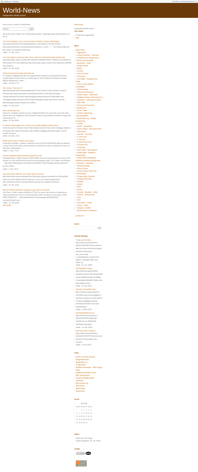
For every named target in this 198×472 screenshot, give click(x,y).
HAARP (80, 124)
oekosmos (79, 381)
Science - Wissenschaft (85, 195)
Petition (80, 184)
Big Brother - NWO (84, 63)
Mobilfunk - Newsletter (85, 163)
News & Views (82, 168)
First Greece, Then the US (12, 88)
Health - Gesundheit (84, 126)
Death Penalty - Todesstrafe (87, 95)
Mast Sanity (80, 386)
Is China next (82, 137)
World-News (21, 10)
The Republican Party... (84, 268)
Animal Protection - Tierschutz (88, 55)
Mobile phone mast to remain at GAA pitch (18, 141)
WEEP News (80, 389)
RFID (79, 187)
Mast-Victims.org (82, 383)
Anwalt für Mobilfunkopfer (85, 378)
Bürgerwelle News (82, 360)
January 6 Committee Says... (86, 289)
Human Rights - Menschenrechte (89, 129)
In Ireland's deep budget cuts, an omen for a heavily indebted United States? (31, 125)
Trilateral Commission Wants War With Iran (18, 73)
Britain (79, 68)
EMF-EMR (81, 102)
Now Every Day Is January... (86, 331)
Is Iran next (81, 139)
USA (79, 200)
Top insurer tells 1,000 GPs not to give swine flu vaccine (23, 174)
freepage (16, 1)
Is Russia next (82, 145)
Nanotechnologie (83, 166)
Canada (80, 71)
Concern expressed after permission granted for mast (22, 156)
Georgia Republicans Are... (85, 313)
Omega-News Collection (86, 176)
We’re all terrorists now (11, 111)
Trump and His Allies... (84, 240)
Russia (79, 190)
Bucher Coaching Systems (85, 357)
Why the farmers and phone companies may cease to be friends (26, 190)
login (77, 38)
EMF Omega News (83, 375)
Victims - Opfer (82, 205)
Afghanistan (81, 53)
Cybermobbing (82, 89)
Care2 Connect (82, 74)
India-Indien (81, 131)
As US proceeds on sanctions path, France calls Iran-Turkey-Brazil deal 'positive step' (34, 57)
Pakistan (80, 182)
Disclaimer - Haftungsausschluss (89, 100)
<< (196, 1)
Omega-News (81, 365)
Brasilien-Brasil (82, 66)
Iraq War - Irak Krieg (84, 134)
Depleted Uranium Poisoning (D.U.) (90, 97)
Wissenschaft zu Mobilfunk (87, 211)
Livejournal (81, 147)
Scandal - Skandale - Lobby (87, 192)
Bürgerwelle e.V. (82, 362)
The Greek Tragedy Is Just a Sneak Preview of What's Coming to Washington (31, 41)
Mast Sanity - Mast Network (87, 150)
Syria (79, 197)
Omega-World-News (84, 179)
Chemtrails (81, 76)
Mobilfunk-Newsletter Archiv (86, 373)
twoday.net (7, 1)
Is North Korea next (84, 142)
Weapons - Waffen (84, 208)
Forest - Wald (82, 110)
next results (7, 205)
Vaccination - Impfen (84, 203)
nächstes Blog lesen (187, 1)
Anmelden (175, 1)
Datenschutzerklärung (85, 92)
